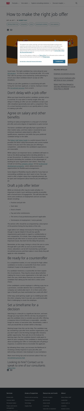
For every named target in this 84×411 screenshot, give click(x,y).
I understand (59, 61)
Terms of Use (42, 55)
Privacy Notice (46, 57)
